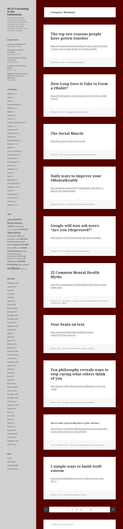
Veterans (10, 201)
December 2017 (12, 315)
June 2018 (10, 294)
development (12, 236)
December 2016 (12, 351)
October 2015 (12, 401)
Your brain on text (67, 324)
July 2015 (10, 412)
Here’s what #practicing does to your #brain (74, 423)
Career (9, 119)
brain (10, 223)
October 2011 (12, 437)
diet (19, 236)
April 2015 (11, 423)
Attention (10, 108)
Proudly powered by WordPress (62, 524)
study (15, 261)
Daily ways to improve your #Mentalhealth (76, 178)
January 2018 (12, 312)
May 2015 (10, 419)
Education (10, 144)
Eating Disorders (13, 140)
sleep (19, 258)
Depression (11, 130)
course (15, 229)
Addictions (11, 94)
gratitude (21, 242)
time (20, 265)
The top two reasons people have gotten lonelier (76, 36)
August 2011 (11, 444)
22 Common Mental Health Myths (75, 274)
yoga (25, 269)
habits (9, 245)
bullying (18, 223)
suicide (21, 261)
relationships (21, 256)
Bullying (10, 115)
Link (53, 445)
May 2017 (10, 333)
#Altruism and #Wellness (16, 44)
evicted (17, 239)
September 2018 (13, 283)
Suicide (10, 191)
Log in (9, 458)
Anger (9, 101)
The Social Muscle (67, 133)
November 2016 (12, 355)
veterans (25, 265)
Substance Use (12, 187)
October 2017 (12, 323)
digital (23, 236)
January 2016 (12, 391)
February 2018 (12, 308)
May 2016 (10, 376)
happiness (17, 244)
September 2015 (13, 405)
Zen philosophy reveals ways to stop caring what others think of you (79, 374)
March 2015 (11, 426)
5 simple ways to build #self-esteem (76, 468)
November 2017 (12, 319)
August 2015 (11, 409)
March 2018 (11, 305)
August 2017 (11, 330)
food (16, 242)
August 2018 (11, 287)
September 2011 (13, 441)
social (23, 258)
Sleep (9, 176)
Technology (11, 194)
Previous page (46, 509)
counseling (19, 226)
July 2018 (10, 290)
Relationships (12, 162)
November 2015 (12, 398)
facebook (10, 242)
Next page (113, 509)
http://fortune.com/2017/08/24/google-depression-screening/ (76, 238)
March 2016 (11, 383)
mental (23, 247)
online (24, 251)
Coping (9, 126)
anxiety (17, 219)
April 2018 (11, 301)
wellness (13, 268)
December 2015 (12, 394)
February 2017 (12, 344)
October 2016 (12, 358)
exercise (23, 238)
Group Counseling (13, 151)
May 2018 (10, 297)
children (11, 226)
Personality (11, 158)
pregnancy (19, 254)
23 (91, 509)
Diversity (10, 137)
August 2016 (11, 366)
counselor (9, 229)
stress (10, 261)
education (11, 239)
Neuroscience (12, 155)
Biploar (10, 112)
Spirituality (11, 180)
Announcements (13, 105)
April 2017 (11, 337)
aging (9, 219)
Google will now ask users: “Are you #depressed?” (75, 227)
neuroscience (14, 250)
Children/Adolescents (15, 122)
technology (12, 264)
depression (14, 232)
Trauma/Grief (12, 198)
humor (10, 248)
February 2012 (12, 434)
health (25, 244)
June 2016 (10, 373)
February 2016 (12, 387)
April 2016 (11, 380)
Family (9, 148)
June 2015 (10, 416)
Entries (11, 462)
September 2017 (13, 326)
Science (10, 258)
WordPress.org (12, 469)
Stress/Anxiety (12, 183)
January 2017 (12, 348)
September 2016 (13, 362)
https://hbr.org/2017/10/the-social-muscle (68, 141)
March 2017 (11, 340)
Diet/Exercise (12, 133)
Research (10, 165)
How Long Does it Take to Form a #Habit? (79, 85)
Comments (12, 465)
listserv (18, 248)
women (22, 269)
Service (10, 173)
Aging (9, 97)
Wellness (10, 205)
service (15, 258)
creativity (22, 229)
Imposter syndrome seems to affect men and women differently (17, 76)
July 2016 (10, 369)
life (14, 247)
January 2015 (12, 430)
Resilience (11, 169)
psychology (11, 256)
